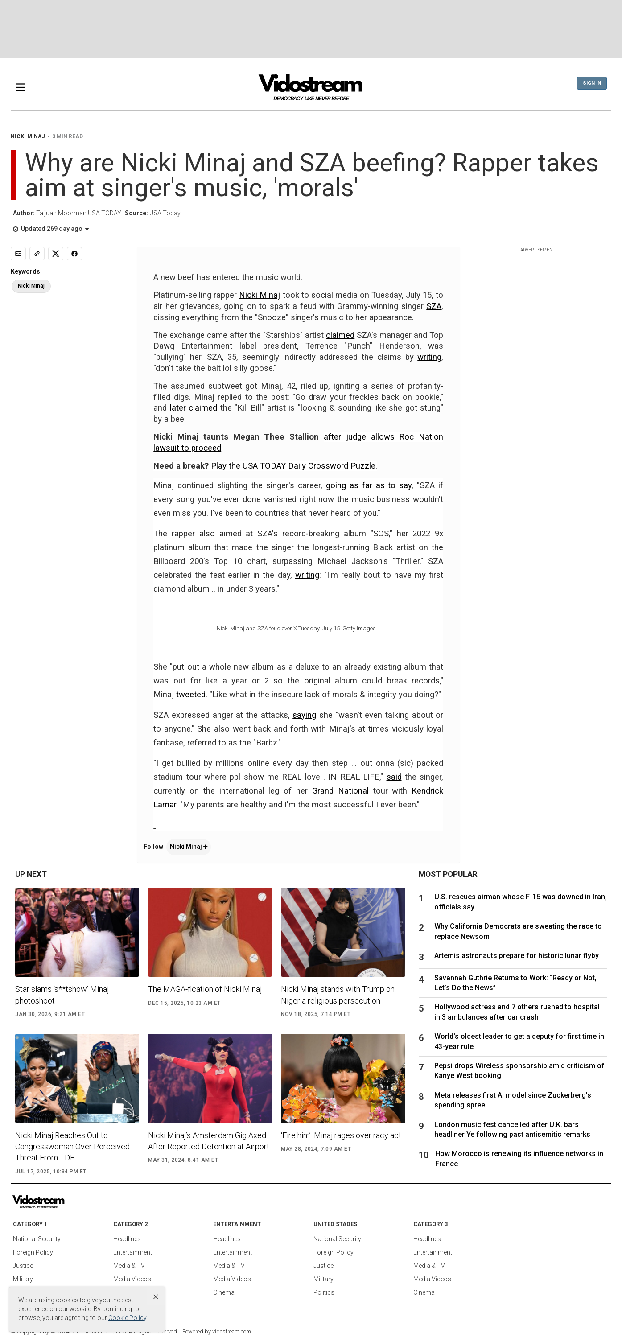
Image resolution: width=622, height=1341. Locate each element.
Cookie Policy (127, 1317)
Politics (323, 1292)
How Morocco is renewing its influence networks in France (519, 1158)
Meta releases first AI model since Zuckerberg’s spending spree (512, 1100)
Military (23, 1279)
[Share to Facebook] (74, 253)
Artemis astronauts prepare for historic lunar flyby (516, 955)
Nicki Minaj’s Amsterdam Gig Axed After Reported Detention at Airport (208, 1141)
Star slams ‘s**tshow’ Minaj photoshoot (62, 994)
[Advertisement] (311, 29)
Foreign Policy (33, 1252)
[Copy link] (37, 253)
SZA (433, 306)
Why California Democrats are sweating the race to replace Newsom (518, 931)
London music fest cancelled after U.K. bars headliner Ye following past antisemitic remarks (512, 1129)
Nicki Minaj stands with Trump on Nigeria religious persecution (338, 994)
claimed (340, 335)
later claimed (193, 408)
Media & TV (129, 1265)
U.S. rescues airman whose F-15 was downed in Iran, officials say (520, 902)
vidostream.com (231, 1331)
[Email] (18, 253)
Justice (23, 1265)
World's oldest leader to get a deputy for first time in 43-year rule (519, 1041)
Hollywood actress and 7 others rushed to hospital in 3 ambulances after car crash (517, 1012)
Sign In (592, 83)
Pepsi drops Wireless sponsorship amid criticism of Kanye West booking (519, 1070)
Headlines (127, 1238)
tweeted (191, 694)
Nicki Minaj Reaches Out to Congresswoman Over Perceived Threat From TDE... (72, 1146)
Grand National (340, 791)
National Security (37, 1238)
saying (304, 715)
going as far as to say (369, 485)
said (394, 777)
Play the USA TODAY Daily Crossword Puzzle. (294, 466)
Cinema (224, 1292)
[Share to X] (55, 253)
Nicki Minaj (259, 295)
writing (429, 357)
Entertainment (132, 1252)
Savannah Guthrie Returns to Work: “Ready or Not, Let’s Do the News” (515, 983)
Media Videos (132, 1279)
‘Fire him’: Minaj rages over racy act (341, 1135)
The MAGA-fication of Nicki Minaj (205, 989)
